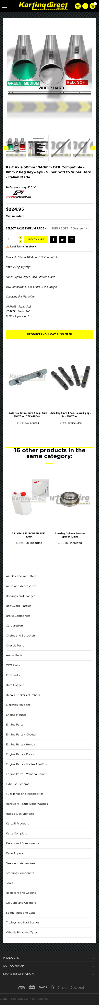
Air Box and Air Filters (21, 576)
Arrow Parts (14, 655)
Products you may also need (49, 334)
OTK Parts (13, 675)
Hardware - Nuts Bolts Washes (27, 804)
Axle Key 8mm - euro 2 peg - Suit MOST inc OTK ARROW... (28, 414)
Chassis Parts (15, 646)
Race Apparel (15, 853)
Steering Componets (20, 873)
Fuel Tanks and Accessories (24, 794)
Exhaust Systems (17, 784)
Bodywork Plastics (18, 606)
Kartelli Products (17, 824)
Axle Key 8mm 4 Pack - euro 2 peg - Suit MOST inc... (70, 414)
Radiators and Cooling (21, 893)
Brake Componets (18, 616)
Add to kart (35, 239)
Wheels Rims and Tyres (22, 932)
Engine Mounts (16, 715)
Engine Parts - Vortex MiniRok (26, 764)
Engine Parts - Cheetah (21, 735)
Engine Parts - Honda (20, 744)
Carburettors (15, 626)
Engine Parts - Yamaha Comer (26, 774)
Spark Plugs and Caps (20, 913)
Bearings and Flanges (20, 596)
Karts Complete (16, 833)
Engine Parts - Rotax (20, 754)
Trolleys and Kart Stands (22, 922)
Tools (9, 883)
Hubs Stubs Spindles (20, 814)
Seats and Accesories (20, 863)
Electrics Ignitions (18, 705)
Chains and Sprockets (21, 636)
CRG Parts (13, 665)
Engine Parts (14, 725)
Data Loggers (15, 685)
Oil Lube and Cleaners (21, 903)
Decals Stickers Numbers (23, 695)
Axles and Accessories (21, 586)
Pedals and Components (22, 843)
